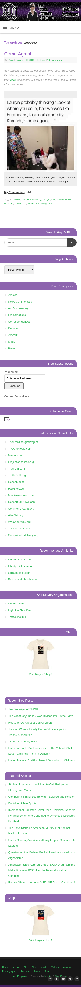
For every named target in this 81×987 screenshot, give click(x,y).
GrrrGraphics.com (19, 572)
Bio (25, 967)
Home (5, 967)
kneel (68, 199)
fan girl (46, 199)
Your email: (11, 371)
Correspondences (19, 321)
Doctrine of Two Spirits (22, 803)
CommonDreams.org (21, 508)
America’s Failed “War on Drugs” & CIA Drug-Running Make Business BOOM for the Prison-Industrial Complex (41, 870)
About (16, 967)
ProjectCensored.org (21, 462)
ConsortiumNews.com (22, 501)
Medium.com (16, 455)
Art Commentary (56, 60)
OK (70, 242)
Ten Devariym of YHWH (23, 709)
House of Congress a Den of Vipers (30, 722)
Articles (12, 295)
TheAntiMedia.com (20, 448)
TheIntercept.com (19, 528)
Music (12, 341)
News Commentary (20, 301)
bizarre (16, 199)
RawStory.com (17, 488)
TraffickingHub (17, 616)
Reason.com (16, 482)
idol (53, 199)
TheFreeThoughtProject (23, 442)
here (13, 79)
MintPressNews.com (21, 495)
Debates (13, 328)
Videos (55, 967)
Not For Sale (16, 603)
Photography (9, 971)
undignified (46, 203)
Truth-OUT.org (17, 475)
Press (11, 348)
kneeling (8, 203)
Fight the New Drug (20, 610)
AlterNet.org (15, 515)
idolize (60, 199)
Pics (34, 967)
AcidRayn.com (21, 976)
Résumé (24, 971)
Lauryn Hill (20, 203)
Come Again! (17, 54)
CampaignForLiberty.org (23, 535)
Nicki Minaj (33, 203)
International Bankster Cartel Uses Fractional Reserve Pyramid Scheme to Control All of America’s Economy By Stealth (42, 815)
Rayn (10, 60)
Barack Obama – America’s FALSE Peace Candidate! (41, 882)
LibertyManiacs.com (20, 559)
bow (24, 199)
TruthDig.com (16, 468)
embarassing (34, 199)
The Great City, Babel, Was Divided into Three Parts (40, 716)
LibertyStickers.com (20, 566)
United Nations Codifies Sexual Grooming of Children (41, 760)
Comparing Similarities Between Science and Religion (41, 796)
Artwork (13, 335)
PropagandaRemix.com (23, 579)
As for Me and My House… (25, 741)
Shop (47, 971)
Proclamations (17, 315)
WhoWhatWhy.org (19, 521)
